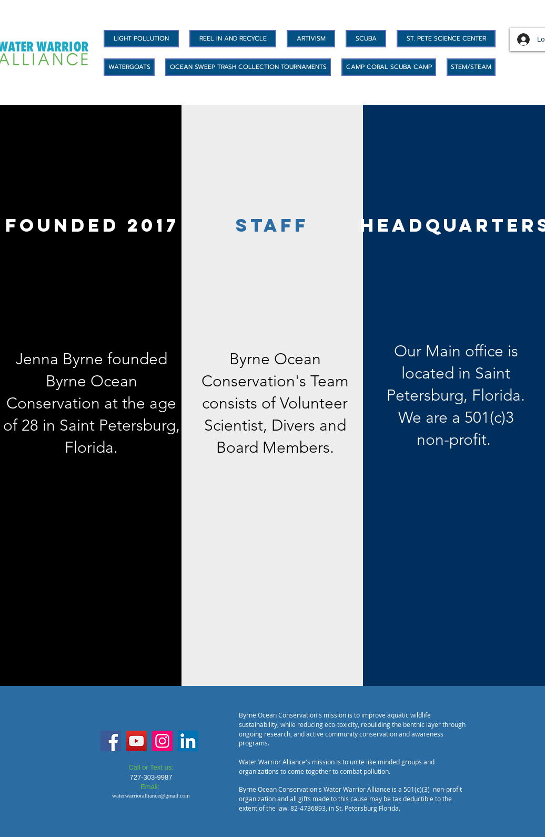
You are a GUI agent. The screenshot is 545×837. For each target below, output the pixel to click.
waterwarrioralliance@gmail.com (151, 795)
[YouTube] (136, 741)
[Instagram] (162, 741)
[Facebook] (110, 741)
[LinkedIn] (188, 741)
